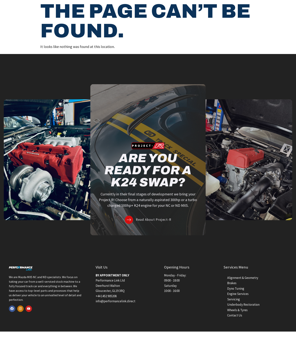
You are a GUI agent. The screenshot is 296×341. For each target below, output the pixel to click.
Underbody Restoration (243, 304)
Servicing (233, 299)
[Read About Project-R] (129, 220)
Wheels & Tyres (237, 310)
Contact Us (277, 8)
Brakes (231, 283)
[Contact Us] (262, 8)
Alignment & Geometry (242, 278)
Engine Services (238, 294)
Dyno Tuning (235, 288)
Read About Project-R (153, 220)
